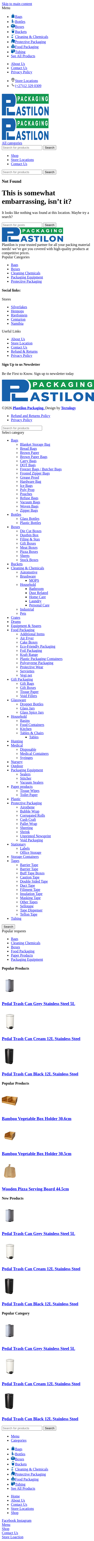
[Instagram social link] (24, 1520)
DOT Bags (28, 465)
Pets (23, 613)
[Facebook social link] (9, 1520)
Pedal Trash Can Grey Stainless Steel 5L (38, 1003)
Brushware (28, 576)
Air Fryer (27, 638)
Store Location (22, 343)
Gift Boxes (28, 543)
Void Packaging (31, 840)
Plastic (16, 799)
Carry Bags (28, 461)
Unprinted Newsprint (35, 836)
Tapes (15, 861)
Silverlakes (19, 307)
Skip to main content (17, 4)
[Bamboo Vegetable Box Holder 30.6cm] (10, 1110)
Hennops (17, 311)
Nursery (17, 762)
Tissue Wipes (29, 791)
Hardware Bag (30, 481)
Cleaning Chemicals (25, 273)
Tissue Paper (29, 692)
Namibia (17, 323)
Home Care (37, 597)
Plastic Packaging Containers (41, 659)
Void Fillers (28, 696)
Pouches (26, 494)
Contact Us (19, 347)
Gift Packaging (22, 679)
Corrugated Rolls (32, 815)
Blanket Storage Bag (35, 444)
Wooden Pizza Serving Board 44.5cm (35, 1188)
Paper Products (22, 955)
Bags (14, 265)
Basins (25, 721)
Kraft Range (29, 655)
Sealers (25, 774)
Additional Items (32, 634)
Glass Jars (27, 708)
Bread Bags (28, 448)
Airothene (27, 807)
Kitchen (26, 729)
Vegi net (26, 675)
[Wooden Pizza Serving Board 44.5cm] (10, 1180)
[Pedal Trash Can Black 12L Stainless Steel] (10, 1065)
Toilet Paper (29, 795)
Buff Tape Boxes (32, 873)
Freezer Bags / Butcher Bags (41, 469)
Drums (16, 622)
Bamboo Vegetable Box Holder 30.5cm (36, 1153)
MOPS (34, 580)
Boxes (15, 269)
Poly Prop (27, 490)
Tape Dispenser (31, 910)
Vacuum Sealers (31, 782)
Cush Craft (28, 819)
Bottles (16, 514)
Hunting (17, 741)
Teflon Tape (28, 914)
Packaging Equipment (27, 277)
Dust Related (38, 593)
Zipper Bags (29, 510)
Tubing (16, 918)
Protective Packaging (26, 281)
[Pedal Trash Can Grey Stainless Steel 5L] (10, 995)
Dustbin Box (29, 535)
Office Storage (30, 852)
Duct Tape (27, 885)
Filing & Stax (30, 539)
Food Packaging (23, 630)
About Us (18, 339)
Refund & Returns (24, 351)
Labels (25, 848)
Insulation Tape (31, 894)
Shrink (25, 832)
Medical (17, 745)
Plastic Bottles (30, 523)
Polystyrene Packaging (36, 663)
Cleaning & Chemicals (27, 568)
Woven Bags (29, 506)
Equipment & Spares (26, 626)
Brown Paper (29, 453)
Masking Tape (30, 898)
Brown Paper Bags (33, 457)
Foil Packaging (31, 650)
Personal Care (39, 605)
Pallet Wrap (28, 824)
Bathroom (36, 589)
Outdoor (17, 766)
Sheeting (26, 828)
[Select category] (47, 433)
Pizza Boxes (29, 552)
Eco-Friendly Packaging (37, 646)
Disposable (28, 749)
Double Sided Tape (34, 881)
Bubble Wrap (29, 811)
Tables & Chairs (32, 733)
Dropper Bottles (31, 704)
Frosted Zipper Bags (35, 473)
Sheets (25, 556)
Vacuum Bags (30, 502)
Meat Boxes (29, 547)
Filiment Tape (30, 890)
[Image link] (32, 241)
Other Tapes (29, 902)
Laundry (35, 601)
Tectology (68, 408)
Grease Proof (29, 477)
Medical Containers (34, 753)
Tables (34, 737)
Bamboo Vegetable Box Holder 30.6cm (36, 1118)
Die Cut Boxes (30, 531)
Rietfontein (19, 315)
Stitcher (25, 778)
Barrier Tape (29, 865)
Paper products (22, 786)
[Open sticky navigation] (12, 143)
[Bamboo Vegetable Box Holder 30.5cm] (10, 1145)
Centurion (18, 319)
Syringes (26, 758)
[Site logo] (25, 116)
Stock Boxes (29, 560)
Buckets (17, 564)
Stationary (18, 844)
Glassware (18, 700)
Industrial (27, 609)
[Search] (22, 147)
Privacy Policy (21, 355)
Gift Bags (27, 683)
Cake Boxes (29, 642)
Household (28, 584)
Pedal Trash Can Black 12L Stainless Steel (40, 1074)
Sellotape (27, 906)
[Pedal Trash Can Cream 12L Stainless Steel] (10, 1030)
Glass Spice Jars (32, 712)
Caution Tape (29, 877)
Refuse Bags (29, 498)
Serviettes (27, 671)
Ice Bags (26, 486)
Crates (15, 617)
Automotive (28, 572)
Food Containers (32, 725)
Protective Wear (31, 667)
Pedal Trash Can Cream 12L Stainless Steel (41, 1038)
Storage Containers (25, 857)
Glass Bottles (29, 519)
